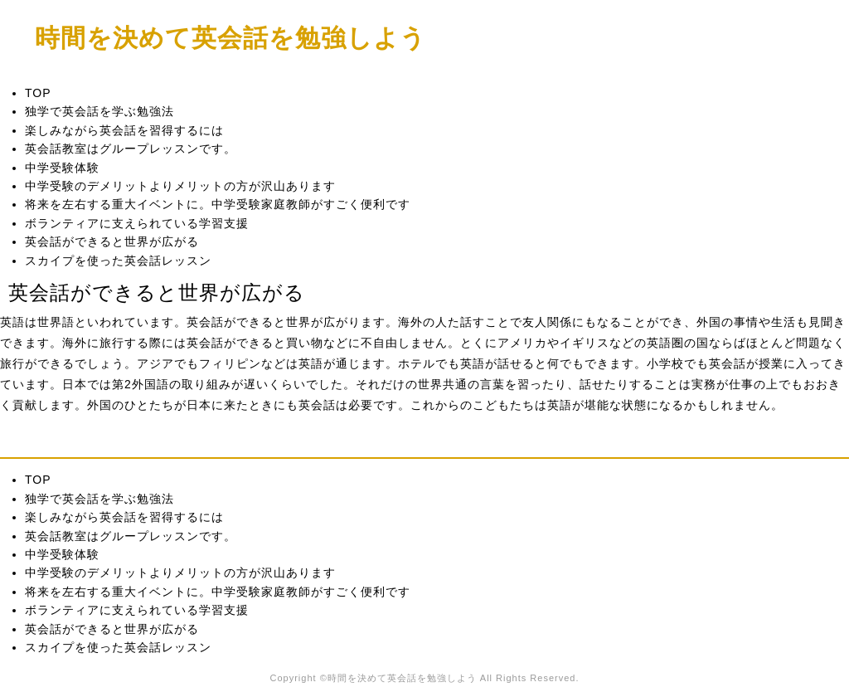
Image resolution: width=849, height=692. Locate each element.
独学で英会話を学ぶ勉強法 (99, 111)
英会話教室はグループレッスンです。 (130, 148)
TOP (38, 93)
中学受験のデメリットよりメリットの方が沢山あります (180, 185)
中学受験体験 (62, 167)
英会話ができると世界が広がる (112, 241)
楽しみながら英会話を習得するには (124, 130)
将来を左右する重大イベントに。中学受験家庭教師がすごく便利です (217, 204)
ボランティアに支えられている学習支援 (137, 223)
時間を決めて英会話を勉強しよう (230, 37)
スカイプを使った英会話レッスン (118, 260)
